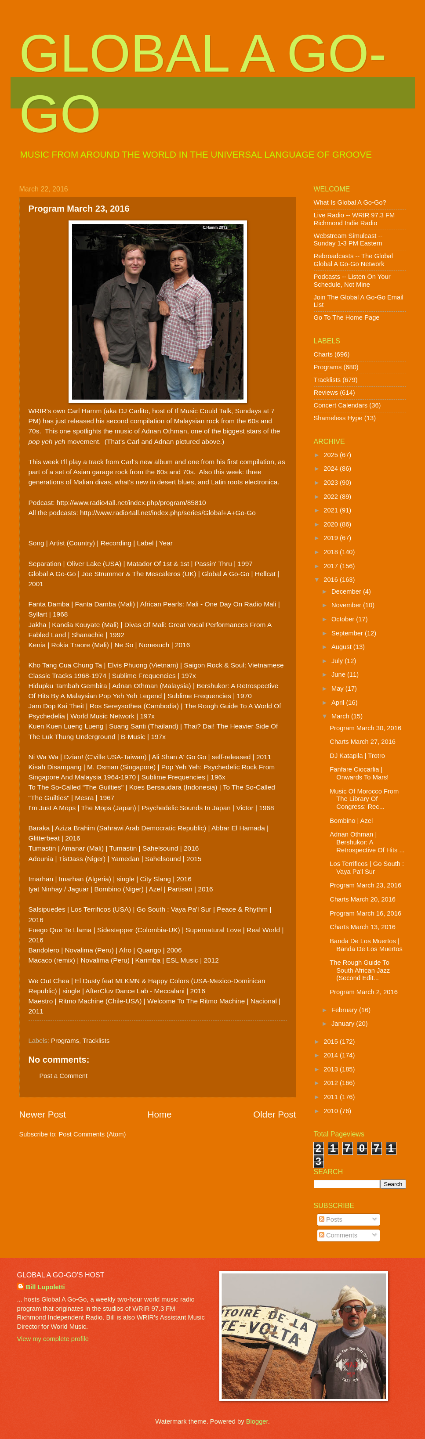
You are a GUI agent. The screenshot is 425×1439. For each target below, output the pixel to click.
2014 (331, 1055)
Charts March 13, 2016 (363, 926)
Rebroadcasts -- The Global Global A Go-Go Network (353, 259)
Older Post (274, 1114)
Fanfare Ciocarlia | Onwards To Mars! (359, 773)
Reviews (326, 392)
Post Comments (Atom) (92, 1134)
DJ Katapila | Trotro (357, 755)
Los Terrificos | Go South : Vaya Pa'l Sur (367, 867)
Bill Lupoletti (45, 1287)
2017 (331, 566)
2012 (331, 1082)
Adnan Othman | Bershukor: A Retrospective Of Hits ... (367, 842)
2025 (331, 454)
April (338, 702)
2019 (331, 537)
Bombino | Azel (351, 820)
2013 (331, 1069)
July (338, 660)
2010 (331, 1110)
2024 (331, 468)
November (347, 605)
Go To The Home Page (347, 317)
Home (160, 1114)
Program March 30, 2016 (365, 728)
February (345, 1009)
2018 (331, 551)
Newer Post (42, 1114)
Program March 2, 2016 (364, 991)
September (348, 633)
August (342, 646)
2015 (331, 1041)
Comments (338, 1235)
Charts (323, 354)
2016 (331, 579)
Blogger (257, 1421)
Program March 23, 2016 (365, 885)
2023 (331, 482)
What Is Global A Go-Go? (350, 202)
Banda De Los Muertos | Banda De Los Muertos (366, 945)
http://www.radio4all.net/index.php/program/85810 (131, 502)
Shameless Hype (338, 418)
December (347, 591)
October (343, 619)
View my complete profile (53, 1338)
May (338, 688)
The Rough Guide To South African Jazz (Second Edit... (360, 970)
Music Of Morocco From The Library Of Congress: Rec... (364, 799)
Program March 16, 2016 (365, 913)
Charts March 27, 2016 (363, 741)
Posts (330, 1219)
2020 (331, 524)
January (343, 1023)
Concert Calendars (341, 405)
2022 (331, 496)
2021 (331, 510)
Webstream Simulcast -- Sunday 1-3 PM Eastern (348, 239)
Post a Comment (64, 1075)
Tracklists (96, 1040)
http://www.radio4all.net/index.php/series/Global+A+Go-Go (168, 512)
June (339, 674)
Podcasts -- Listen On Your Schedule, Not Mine (352, 280)
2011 (331, 1096)
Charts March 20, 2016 (363, 899)
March (341, 716)
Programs (65, 1040)
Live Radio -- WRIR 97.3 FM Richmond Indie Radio (354, 219)
